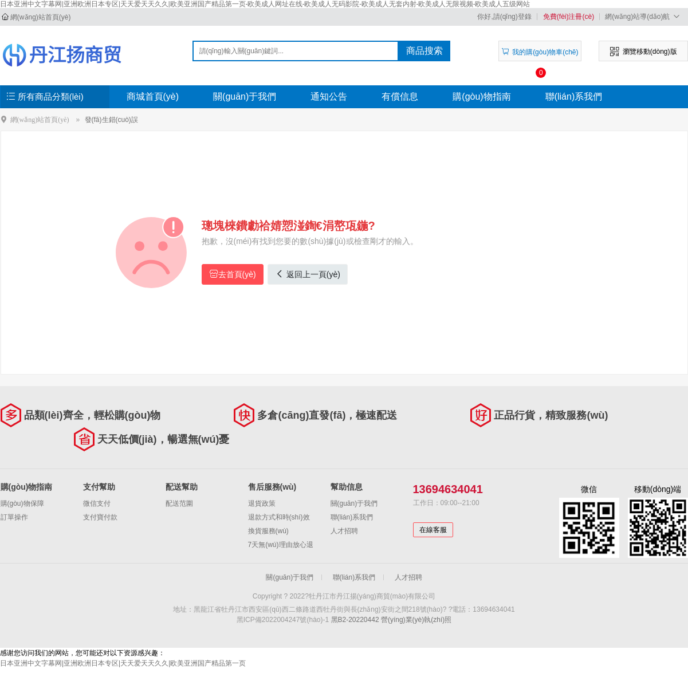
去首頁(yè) (232, 274)
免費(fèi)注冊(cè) (568, 17)
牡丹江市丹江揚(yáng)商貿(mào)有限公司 (62, 55)
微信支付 (97, 503)
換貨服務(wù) (268, 531)
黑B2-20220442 (355, 620)
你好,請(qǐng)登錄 (504, 17)
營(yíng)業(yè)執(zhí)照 (416, 620)
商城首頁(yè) (153, 96)
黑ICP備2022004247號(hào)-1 (283, 620)
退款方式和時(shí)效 (279, 517)
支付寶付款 (100, 517)
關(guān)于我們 (244, 96)
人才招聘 (344, 531)
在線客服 (433, 530)
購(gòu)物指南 (481, 96)
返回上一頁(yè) (307, 274)
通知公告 (328, 96)
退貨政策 (262, 503)
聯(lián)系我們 (574, 96)
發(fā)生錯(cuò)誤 (111, 120)
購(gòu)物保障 (22, 503)
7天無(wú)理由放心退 (280, 545)
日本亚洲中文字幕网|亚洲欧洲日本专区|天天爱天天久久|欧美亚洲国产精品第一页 (123, 663)
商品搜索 (424, 51)
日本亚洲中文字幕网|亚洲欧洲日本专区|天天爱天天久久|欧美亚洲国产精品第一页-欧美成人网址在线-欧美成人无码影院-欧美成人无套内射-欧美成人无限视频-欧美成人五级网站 (265, 4)
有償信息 (400, 96)
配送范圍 (179, 503)
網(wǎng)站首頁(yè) (40, 17)
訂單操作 (14, 517)
